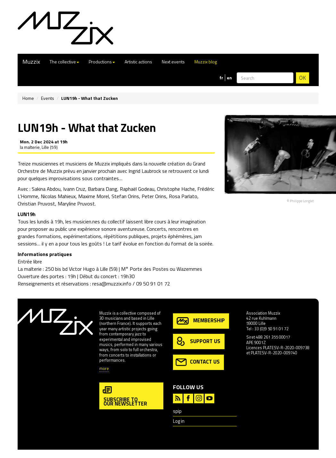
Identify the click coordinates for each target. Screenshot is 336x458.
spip (177, 411)
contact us (198, 362)
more (104, 369)
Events (47, 98)
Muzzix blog (205, 61)
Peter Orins (154, 196)
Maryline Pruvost (76, 203)
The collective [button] (64, 61)
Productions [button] (102, 61)
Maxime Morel (93, 196)
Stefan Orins (125, 196)
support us (198, 341)
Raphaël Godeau (137, 189)
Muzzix (31, 61)
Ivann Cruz (74, 189)
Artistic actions (138, 61)
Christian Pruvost (36, 203)
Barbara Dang (102, 189)
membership (200, 320)
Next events (173, 61)
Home (28, 98)
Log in (178, 421)
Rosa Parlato (183, 196)
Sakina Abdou (46, 189)
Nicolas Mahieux (58, 196)
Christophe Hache (176, 189)
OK (302, 78)
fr (221, 78)
